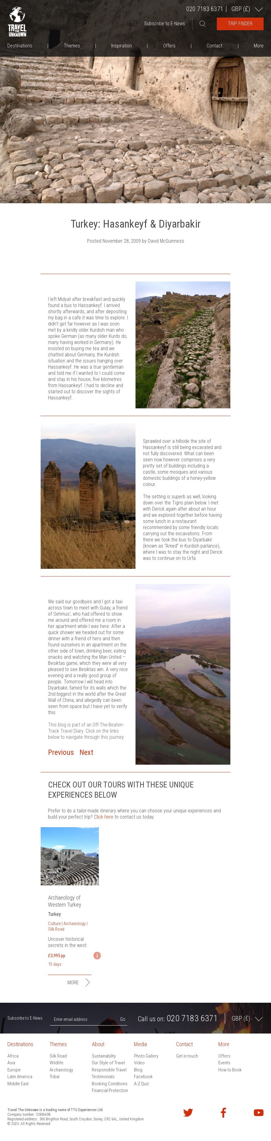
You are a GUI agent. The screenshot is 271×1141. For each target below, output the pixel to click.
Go (122, 1019)
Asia (11, 1063)
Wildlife (56, 1063)
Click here (103, 817)
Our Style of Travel (108, 1063)
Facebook (143, 1076)
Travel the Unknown (17, 22)
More (259, 46)
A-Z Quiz (141, 1083)
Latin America (19, 1076)
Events (224, 1063)
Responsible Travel (109, 1070)
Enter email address (70, 1019)
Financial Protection (110, 1090)
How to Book (230, 1070)
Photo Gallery (146, 1056)
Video (139, 1063)
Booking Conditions (109, 1083)
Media (140, 1044)
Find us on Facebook (223, 1113)
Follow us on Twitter (188, 1113)
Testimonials (103, 1076)
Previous (61, 752)
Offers (169, 46)
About (98, 1044)
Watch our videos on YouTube (259, 1113)
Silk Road (58, 1056)
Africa (12, 1056)
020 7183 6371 (204, 9)
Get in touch (187, 1056)
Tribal (54, 1076)
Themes (72, 46)
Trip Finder (240, 23)
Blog (138, 1070)
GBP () (241, 9)
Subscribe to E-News (164, 23)
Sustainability (104, 1056)
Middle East (18, 1083)
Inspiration (121, 46)
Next (86, 752)
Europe (14, 1070)
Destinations (19, 46)
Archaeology (61, 1070)
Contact (214, 46)
